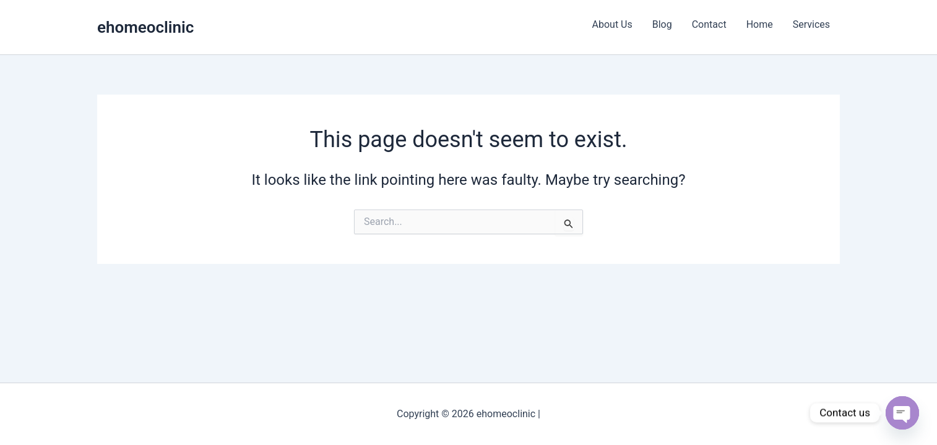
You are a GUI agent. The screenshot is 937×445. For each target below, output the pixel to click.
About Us (612, 24)
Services (811, 24)
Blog (662, 24)
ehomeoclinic (145, 27)
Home (759, 24)
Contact (709, 24)
